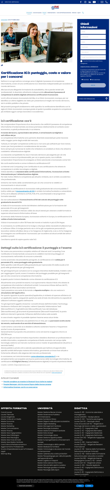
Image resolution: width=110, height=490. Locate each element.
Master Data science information (51, 465)
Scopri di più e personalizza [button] (25, 485)
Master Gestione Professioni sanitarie (52, 431)
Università (29, 12)
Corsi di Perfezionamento (64, 12)
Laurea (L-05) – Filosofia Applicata (87, 467)
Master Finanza (7, 424)
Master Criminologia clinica (48, 436)
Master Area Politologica (10, 436)
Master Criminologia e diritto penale (52, 446)
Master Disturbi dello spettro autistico (52, 467)
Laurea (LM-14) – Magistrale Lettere (88, 465)
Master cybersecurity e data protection (53, 455)
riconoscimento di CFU (25, 191)
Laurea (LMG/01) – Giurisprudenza (87, 417)
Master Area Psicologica (10, 439)
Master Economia (8, 422)
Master (44, 12)
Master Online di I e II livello (11, 419)
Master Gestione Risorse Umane (50, 412)
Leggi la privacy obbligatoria (89, 67)
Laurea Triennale (7, 415)
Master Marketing (8, 427)
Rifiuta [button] (80, 485)
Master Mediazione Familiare (49, 448)
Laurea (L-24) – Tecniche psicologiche (89, 419)
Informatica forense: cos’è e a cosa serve (21, 387)
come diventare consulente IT (43, 356)
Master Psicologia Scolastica (49, 429)
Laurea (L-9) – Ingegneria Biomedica (88, 431)
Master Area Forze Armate (11, 441)
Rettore (74, 12)
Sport (79, 12)
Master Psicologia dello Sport (49, 472)
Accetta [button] (89, 485)
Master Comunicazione (10, 429)
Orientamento (51, 12)
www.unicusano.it (57, 372)
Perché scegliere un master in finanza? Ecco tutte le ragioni (28, 381)
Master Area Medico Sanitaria (12, 443)
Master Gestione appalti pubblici (50, 439)
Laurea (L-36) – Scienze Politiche (87, 443)
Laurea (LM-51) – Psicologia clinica (87, 422)
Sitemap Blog (6, 455)
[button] (92, 480)
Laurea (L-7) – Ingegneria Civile (86, 429)
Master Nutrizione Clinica (47, 419)
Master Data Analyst (46, 434)
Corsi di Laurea (37, 12)
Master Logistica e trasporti (48, 463)
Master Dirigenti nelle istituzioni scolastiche (54, 422)
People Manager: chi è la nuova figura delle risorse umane (27, 384)
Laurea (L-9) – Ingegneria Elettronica (88, 436)
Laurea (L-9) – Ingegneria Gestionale (88, 434)
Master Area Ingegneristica (11, 434)
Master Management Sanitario (50, 427)
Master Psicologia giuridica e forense (52, 470)
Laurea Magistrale (8, 417)
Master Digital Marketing (47, 424)
